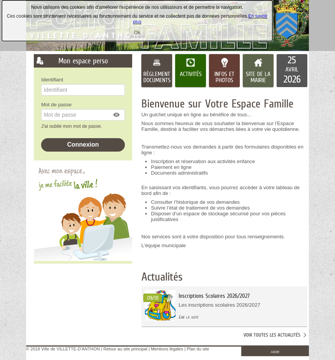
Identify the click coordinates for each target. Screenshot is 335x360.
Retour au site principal (125, 349)
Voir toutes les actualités (272, 335)
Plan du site (198, 349)
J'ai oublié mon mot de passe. (72, 126)
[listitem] (292, 70)
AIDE (275, 352)
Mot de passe (56, 104)
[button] (117, 114)
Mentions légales (167, 349)
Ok (140, 33)
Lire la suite (188, 317)
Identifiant (52, 80)
